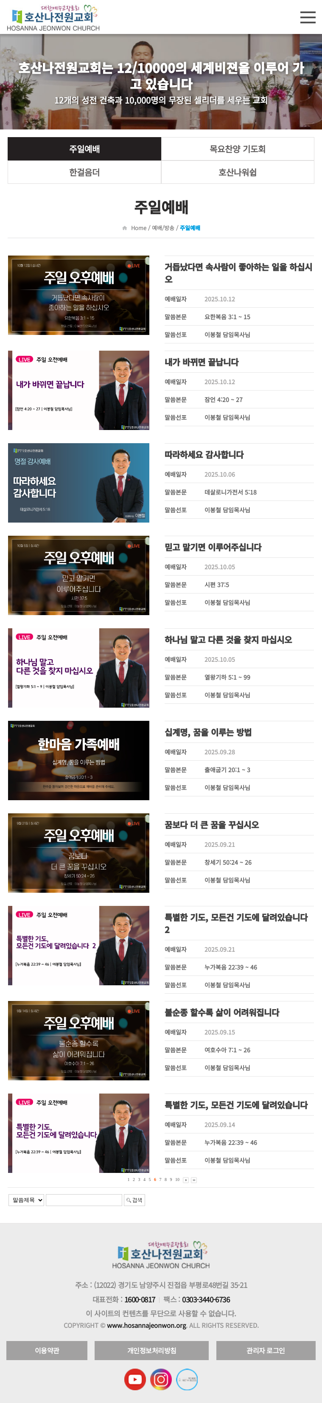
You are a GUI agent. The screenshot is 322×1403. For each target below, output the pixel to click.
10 (177, 1179)
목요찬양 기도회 (238, 149)
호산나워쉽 (237, 172)
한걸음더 (84, 172)
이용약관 (47, 1350)
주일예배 (84, 149)
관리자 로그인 (265, 1350)
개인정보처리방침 (151, 1350)
